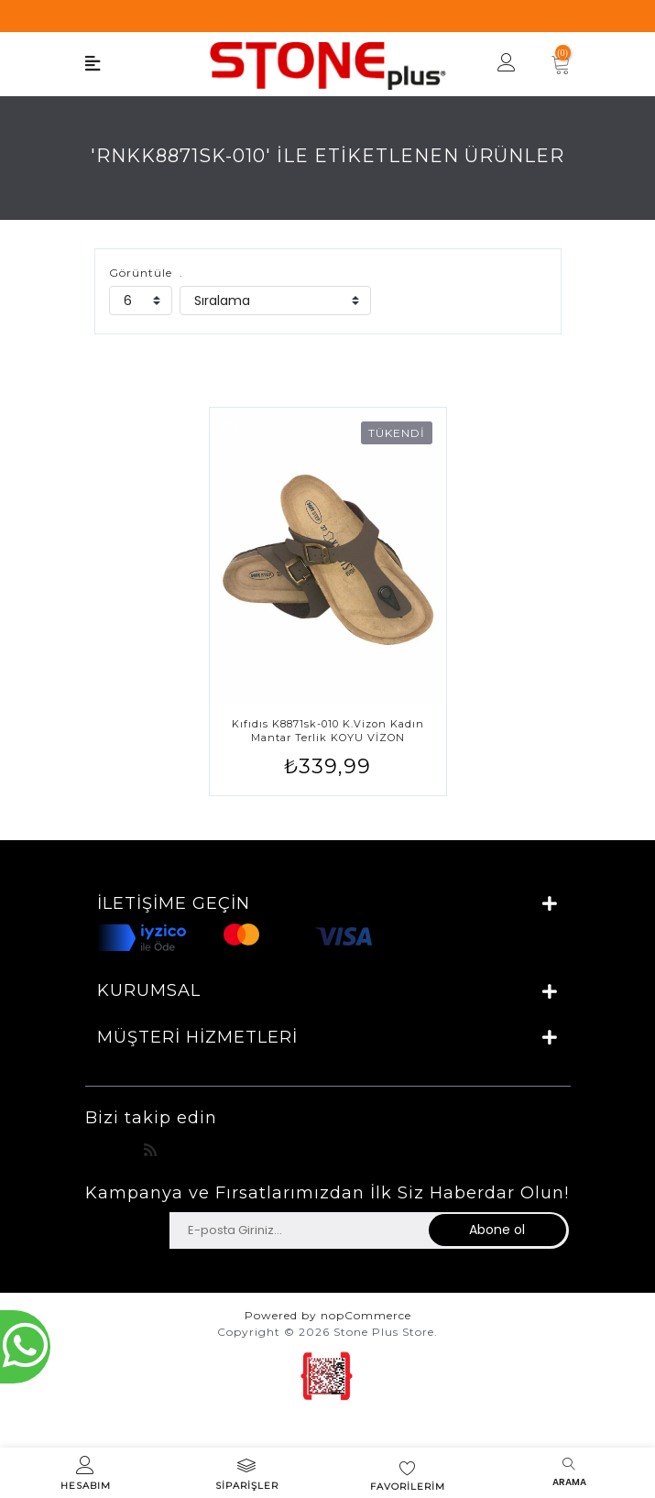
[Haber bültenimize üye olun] (298, 1230)
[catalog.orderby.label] (275, 300)
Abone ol (497, 1229)
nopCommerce (366, 1315)
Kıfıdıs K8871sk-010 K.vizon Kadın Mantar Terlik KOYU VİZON (328, 730)
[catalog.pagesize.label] (140, 300)
